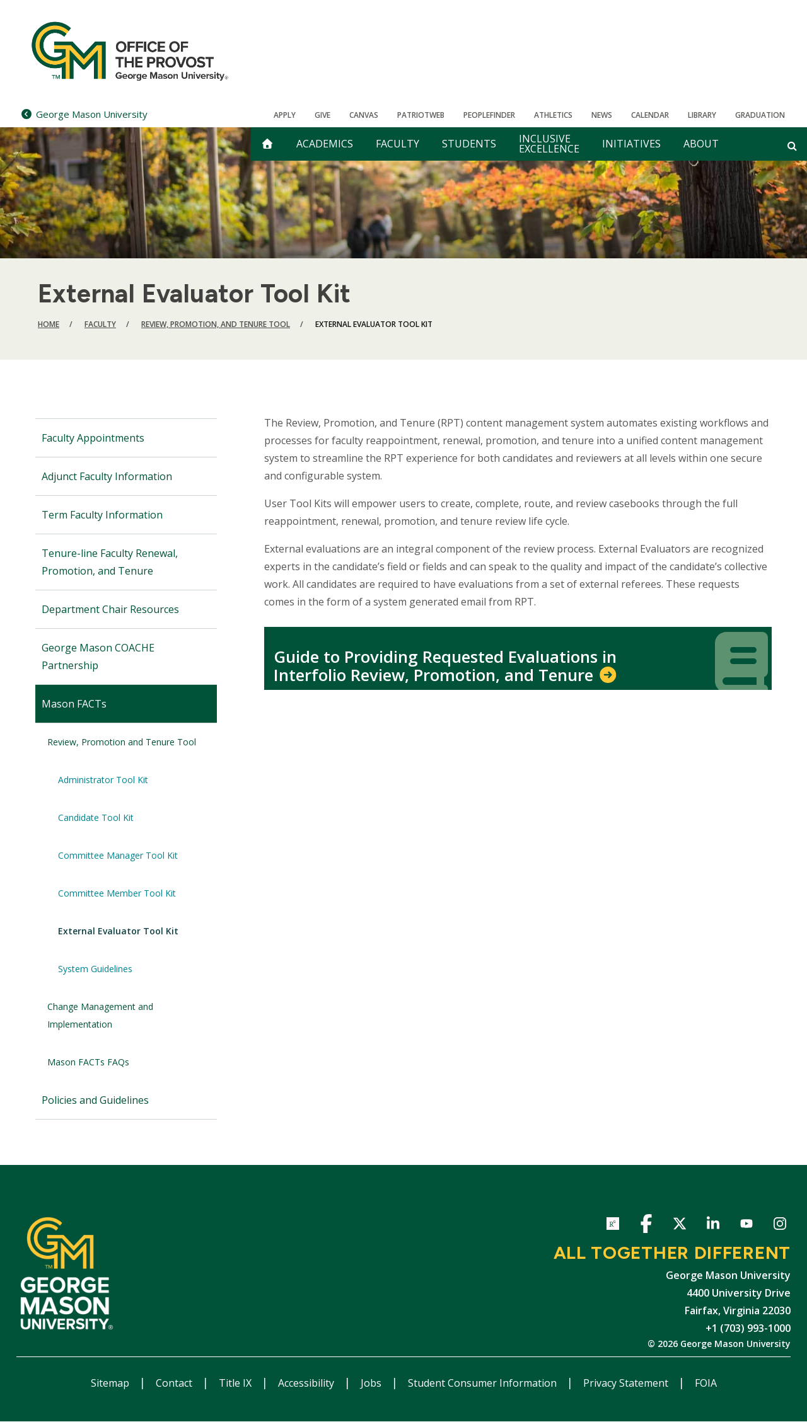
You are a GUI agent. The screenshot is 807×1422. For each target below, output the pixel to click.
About (701, 144)
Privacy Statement (627, 1383)
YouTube (746, 1226)
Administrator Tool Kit (103, 780)
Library (702, 115)
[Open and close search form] (792, 145)
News (601, 115)
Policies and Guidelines (95, 1100)
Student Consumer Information (483, 1383)
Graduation (760, 115)
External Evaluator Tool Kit (118, 931)
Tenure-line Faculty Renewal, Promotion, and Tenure (110, 562)
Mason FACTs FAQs (88, 1062)
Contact (175, 1383)
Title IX (236, 1383)
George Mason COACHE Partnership (98, 656)
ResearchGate (612, 1226)
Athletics (553, 115)
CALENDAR (650, 115)
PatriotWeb (420, 115)
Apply (285, 115)
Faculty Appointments (93, 438)
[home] (267, 144)
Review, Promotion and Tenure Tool (121, 742)
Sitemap (111, 1383)
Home (48, 324)
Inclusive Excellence (549, 144)
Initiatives (631, 144)
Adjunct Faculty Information (107, 476)
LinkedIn (713, 1226)
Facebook (646, 1226)
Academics (324, 144)
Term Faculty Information (102, 515)
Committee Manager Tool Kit (118, 855)
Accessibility (307, 1383)
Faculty (397, 144)
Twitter (679, 1226)
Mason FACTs (74, 704)
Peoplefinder (489, 115)
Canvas (363, 115)
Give (322, 115)
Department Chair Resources (110, 609)
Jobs (372, 1383)
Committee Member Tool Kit (117, 893)
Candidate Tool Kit (96, 817)
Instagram (780, 1226)
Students (469, 144)
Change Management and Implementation (100, 1015)
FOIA (706, 1383)
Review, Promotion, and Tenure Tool (215, 324)
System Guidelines (95, 969)
